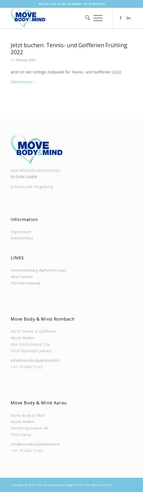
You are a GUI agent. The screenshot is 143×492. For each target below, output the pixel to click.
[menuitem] (86, 18)
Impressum (21, 231)
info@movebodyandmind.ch (35, 360)
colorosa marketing (48, 485)
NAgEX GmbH (75, 485)
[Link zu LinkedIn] (128, 18)
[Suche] (86, 18)
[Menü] (98, 18)
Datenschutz (22, 237)
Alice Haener (22, 276)
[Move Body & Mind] (59, 18)
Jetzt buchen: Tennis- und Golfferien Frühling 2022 (69, 48)
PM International (25, 283)
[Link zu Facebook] (121, 18)
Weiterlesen (24, 81)
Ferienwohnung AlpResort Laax (38, 270)
